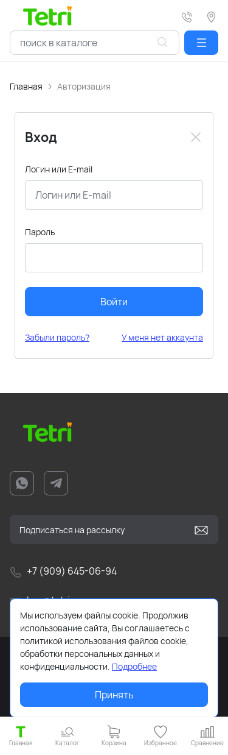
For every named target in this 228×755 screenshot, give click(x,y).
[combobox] (94, 42)
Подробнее (134, 666)
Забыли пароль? (57, 337)
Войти (114, 301)
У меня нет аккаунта (162, 337)
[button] (201, 42)
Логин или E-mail (58, 169)
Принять (114, 694)
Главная (26, 86)
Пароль (40, 232)
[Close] (195, 137)
